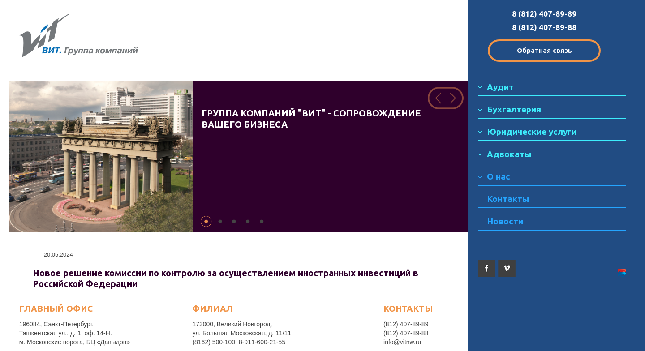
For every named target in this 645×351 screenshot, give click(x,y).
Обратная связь (544, 50)
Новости (505, 221)
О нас (498, 176)
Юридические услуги (531, 132)
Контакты (508, 199)
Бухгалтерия (514, 109)
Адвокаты (509, 154)
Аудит (500, 87)
